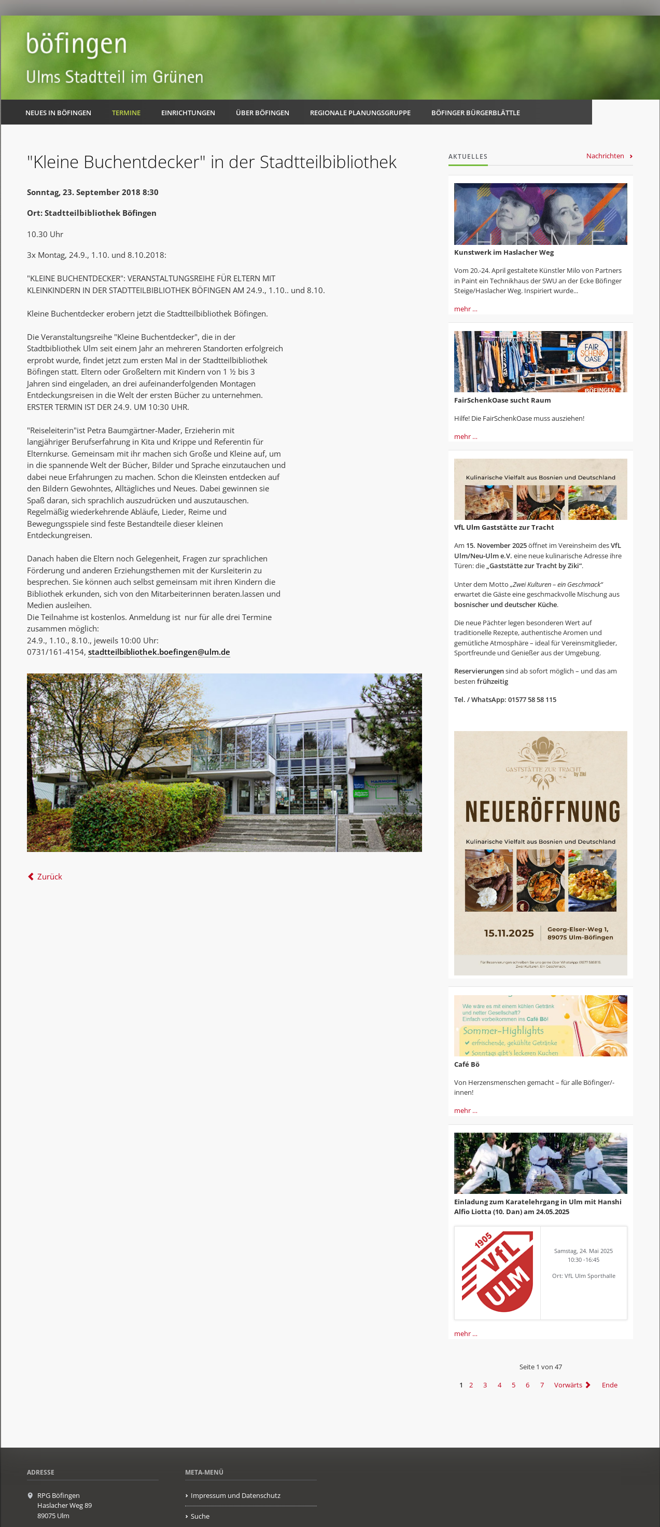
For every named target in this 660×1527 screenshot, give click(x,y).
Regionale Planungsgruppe (360, 112)
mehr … (466, 308)
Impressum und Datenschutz (235, 1495)
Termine (126, 112)
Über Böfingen (262, 112)
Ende (609, 1385)
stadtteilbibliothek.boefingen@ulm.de (159, 651)
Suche (200, 1516)
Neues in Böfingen (58, 112)
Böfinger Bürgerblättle (475, 112)
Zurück (49, 876)
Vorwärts (568, 1385)
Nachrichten (605, 155)
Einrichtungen (188, 112)
